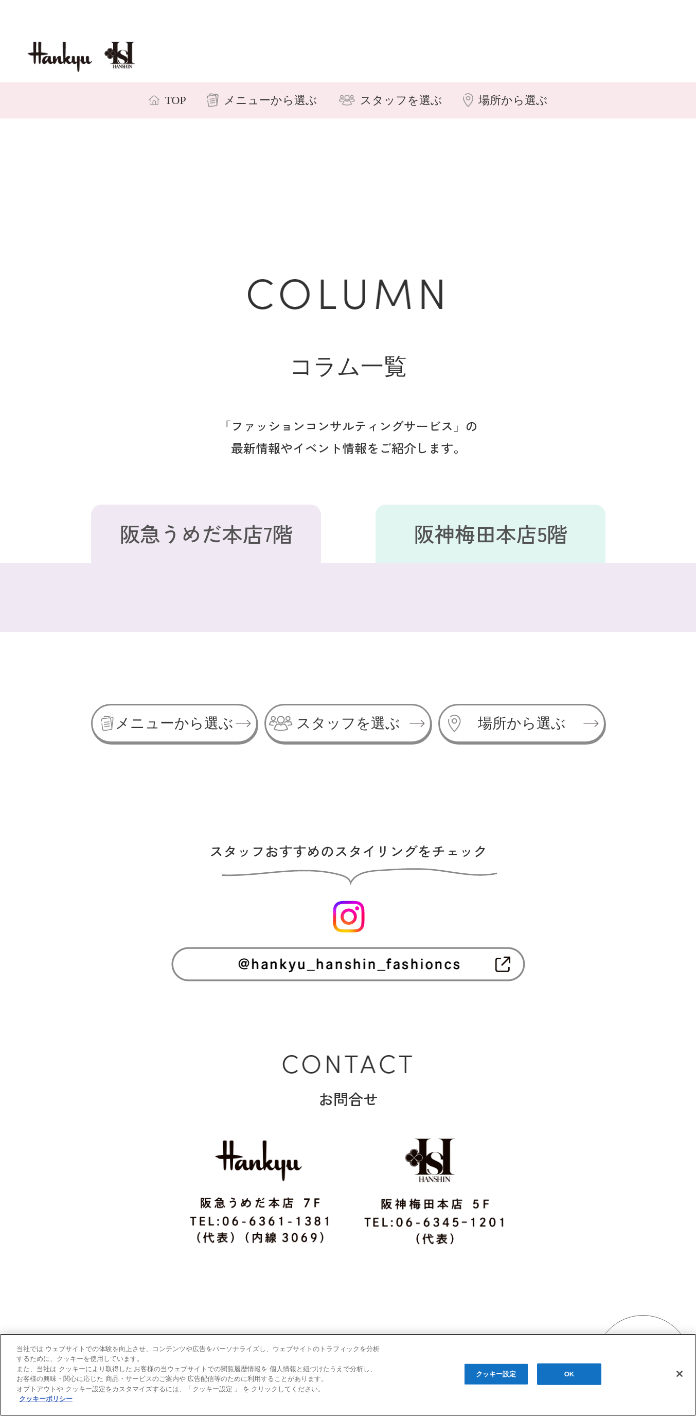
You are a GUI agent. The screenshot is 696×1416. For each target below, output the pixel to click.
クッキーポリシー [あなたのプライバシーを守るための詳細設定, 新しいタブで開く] (46, 1399)
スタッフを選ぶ (346, 723)
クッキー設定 (496, 1374)
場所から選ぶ (520, 723)
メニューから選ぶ (173, 723)
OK (569, 1374)
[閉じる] (679, 1373)
